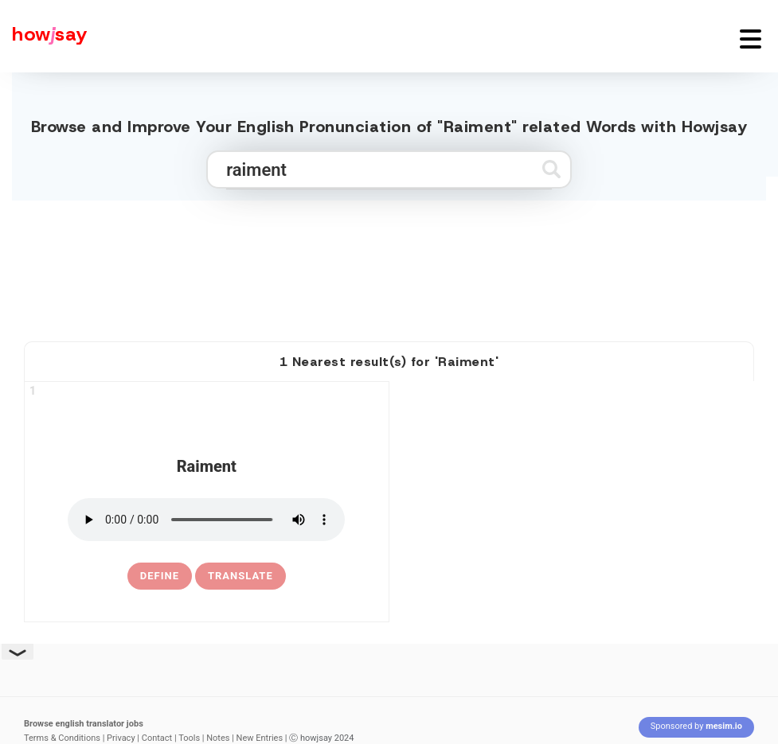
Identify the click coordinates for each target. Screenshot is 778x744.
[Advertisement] (389, 264)
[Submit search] (551, 169)
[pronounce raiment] (206, 519)
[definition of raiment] (159, 576)
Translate (240, 576)
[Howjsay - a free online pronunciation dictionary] (44, 36)
